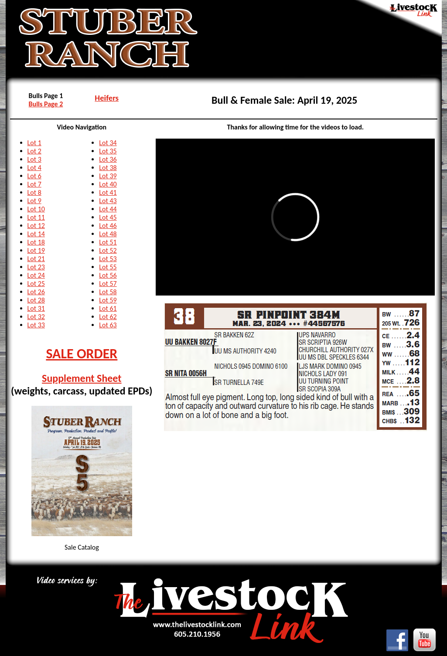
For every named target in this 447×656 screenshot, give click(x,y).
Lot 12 (36, 225)
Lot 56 (107, 275)
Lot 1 (34, 143)
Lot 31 (36, 308)
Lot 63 (107, 325)
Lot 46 (107, 225)
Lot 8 (34, 192)
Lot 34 (107, 143)
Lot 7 (34, 184)
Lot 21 (36, 259)
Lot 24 (36, 275)
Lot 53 (107, 259)
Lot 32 (36, 317)
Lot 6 (34, 176)
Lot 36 (107, 159)
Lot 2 (34, 151)
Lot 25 (36, 283)
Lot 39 (107, 176)
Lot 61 (107, 308)
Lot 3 (34, 159)
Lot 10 (36, 209)
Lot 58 (107, 292)
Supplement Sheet (82, 378)
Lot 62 (107, 317)
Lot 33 (36, 325)
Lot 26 (36, 292)
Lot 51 (107, 242)
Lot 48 (107, 234)
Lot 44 (107, 209)
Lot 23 (36, 267)
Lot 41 (107, 192)
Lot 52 (107, 250)
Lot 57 (107, 283)
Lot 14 (36, 234)
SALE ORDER (81, 353)
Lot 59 (107, 300)
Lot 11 (36, 217)
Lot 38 (107, 167)
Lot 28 (36, 300)
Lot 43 (107, 201)
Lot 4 (34, 167)
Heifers (107, 98)
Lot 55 (107, 267)
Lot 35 (107, 151)
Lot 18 (36, 242)
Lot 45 (107, 217)
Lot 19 (36, 250)
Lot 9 (34, 201)
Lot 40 (107, 184)
